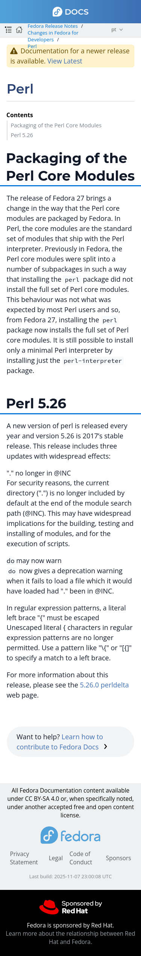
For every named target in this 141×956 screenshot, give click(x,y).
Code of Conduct (81, 858)
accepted (60, 807)
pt (113, 29)
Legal (56, 858)
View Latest (64, 60)
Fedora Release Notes (52, 26)
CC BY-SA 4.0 (42, 799)
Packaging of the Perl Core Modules (56, 125)
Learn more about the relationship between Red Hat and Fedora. (70, 938)
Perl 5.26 (22, 135)
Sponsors (118, 858)
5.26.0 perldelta (104, 684)
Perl (31, 46)
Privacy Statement (24, 858)
